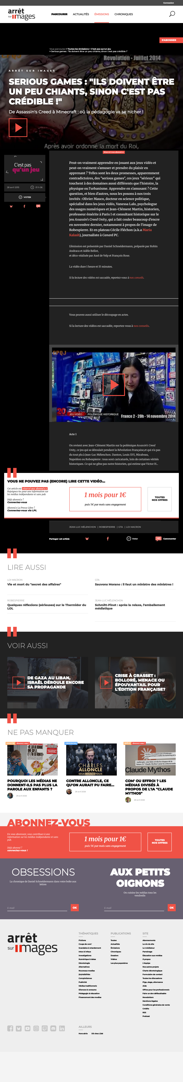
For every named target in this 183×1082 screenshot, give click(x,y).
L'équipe (146, 993)
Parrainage (147, 982)
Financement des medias (90, 1027)
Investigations (85, 986)
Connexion (168, 3)
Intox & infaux (85, 982)
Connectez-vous (17, 532)
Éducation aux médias (152, 986)
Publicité (83, 1012)
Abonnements (149, 970)
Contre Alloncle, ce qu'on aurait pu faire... (90, 813)
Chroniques (124, 14)
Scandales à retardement (90, 978)
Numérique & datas (87, 989)
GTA (120, 557)
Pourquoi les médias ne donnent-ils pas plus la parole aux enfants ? (32, 815)
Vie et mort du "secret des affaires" (34, 614)
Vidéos (114, 989)
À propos (146, 989)
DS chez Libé (97, 1064)
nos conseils (137, 307)
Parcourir (59, 14)
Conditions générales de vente (156, 1035)
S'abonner (169, 40)
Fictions (82, 970)
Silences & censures (87, 1020)
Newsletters (148, 1027)
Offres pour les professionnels (156, 1020)
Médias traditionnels (88, 1016)
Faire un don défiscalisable (154, 1023)
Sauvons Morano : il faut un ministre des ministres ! (134, 614)
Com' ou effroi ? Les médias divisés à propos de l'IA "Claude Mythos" (149, 817)
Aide (145, 1016)
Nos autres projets (151, 997)
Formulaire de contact (152, 1004)
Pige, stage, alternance (153, 1012)
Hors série (83, 1064)
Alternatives (84, 997)
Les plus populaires (119, 993)
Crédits (146, 1039)
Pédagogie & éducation (89, 1023)
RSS (144, 1042)
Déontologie (84, 993)
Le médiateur (149, 978)
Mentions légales (150, 1031)
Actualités (81, 14)
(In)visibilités (84, 1004)
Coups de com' (85, 974)
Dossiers (114, 986)
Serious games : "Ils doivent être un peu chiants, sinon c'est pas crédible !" (91, 122)
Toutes (114, 970)
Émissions (101, 14)
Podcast (146, 1046)
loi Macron (133, 557)
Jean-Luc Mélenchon (82, 557)
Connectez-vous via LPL (22, 540)
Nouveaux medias (87, 1001)
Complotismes (85, 1008)
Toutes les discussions (152, 1008)
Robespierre (107, 557)
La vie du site (148, 974)
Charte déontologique (152, 1001)
